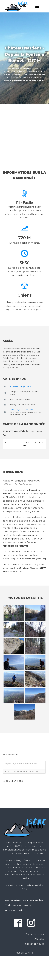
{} (33, 771)
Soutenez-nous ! (34, 943)
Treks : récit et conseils (18, 905)
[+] (36, 771)
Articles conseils (14, 910)
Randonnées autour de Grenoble (24, 900)
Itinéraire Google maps (20, 386)
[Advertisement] (24, 132)
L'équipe (39, 939)
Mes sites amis (24, 952)
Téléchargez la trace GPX (21, 409)
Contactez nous (35, 934)
